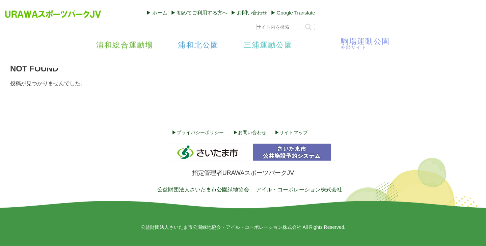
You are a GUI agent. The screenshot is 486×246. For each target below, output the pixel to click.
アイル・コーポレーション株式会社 (299, 189)
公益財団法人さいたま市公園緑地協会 (203, 189)
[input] (285, 27)
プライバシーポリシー (200, 132)
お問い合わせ (252, 13)
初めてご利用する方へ (202, 13)
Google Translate (296, 13)
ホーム (159, 13)
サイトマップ (293, 132)
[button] (308, 27)
